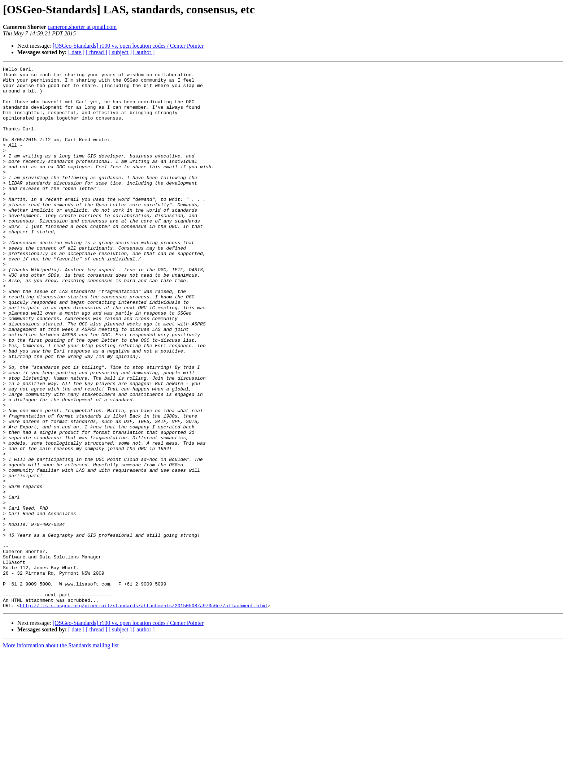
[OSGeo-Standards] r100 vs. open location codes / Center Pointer (128, 46)
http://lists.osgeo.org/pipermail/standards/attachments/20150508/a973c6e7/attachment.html (143, 714)
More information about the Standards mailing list (61, 754)
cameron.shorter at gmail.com (82, 27)
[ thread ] (96, 52)
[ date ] (76, 52)
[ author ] (144, 52)
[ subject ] (120, 52)
